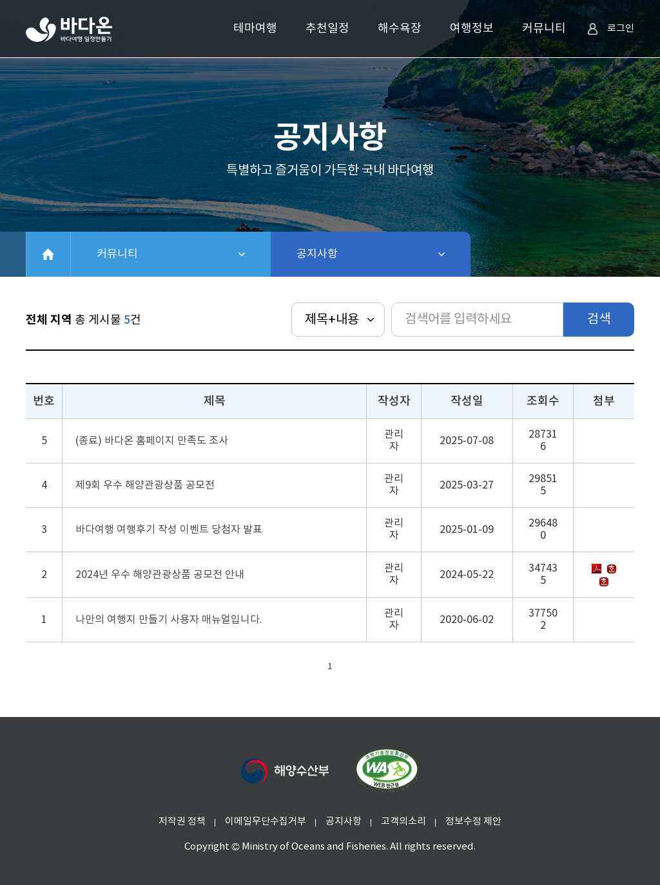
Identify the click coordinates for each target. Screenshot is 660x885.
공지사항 (350, 254)
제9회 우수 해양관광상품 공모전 (145, 485)
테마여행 (255, 28)
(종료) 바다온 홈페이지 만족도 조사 (151, 441)
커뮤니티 (544, 28)
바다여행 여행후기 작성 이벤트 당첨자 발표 (168, 530)
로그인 (610, 29)
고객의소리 (403, 821)
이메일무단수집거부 (265, 821)
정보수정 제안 (473, 821)
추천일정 (327, 28)
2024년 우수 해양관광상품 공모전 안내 (159, 575)
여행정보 (472, 28)
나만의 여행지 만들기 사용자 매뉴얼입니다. (168, 620)
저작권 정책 (182, 821)
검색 (598, 319)
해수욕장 (400, 28)
